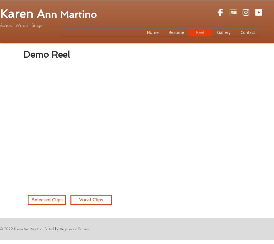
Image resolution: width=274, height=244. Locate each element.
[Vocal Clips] (91, 200)
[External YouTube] (133, 126)
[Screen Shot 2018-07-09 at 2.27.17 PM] (245, 12)
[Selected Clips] (47, 200)
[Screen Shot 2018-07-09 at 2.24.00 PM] (220, 12)
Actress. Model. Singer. (22, 25)
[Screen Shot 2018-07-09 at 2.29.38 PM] (258, 12)
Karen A (22, 14)
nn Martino (71, 14)
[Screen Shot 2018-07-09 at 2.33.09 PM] (233, 12)
